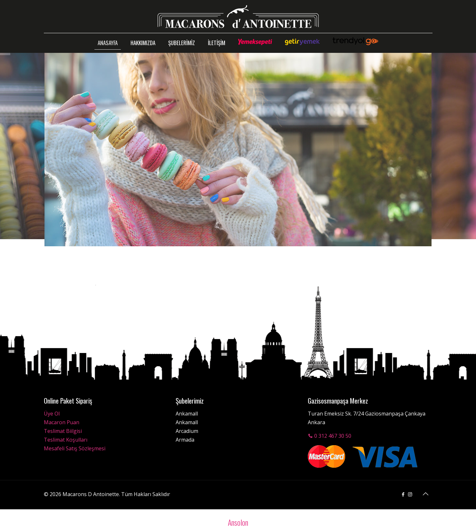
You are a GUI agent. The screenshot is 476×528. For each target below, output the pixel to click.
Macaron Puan (61, 422)
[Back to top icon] (425, 494)
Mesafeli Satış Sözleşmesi (74, 448)
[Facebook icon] (403, 494)
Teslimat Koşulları (65, 439)
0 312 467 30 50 (329, 435)
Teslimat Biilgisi (63, 431)
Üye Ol (52, 413)
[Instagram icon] (410, 494)
